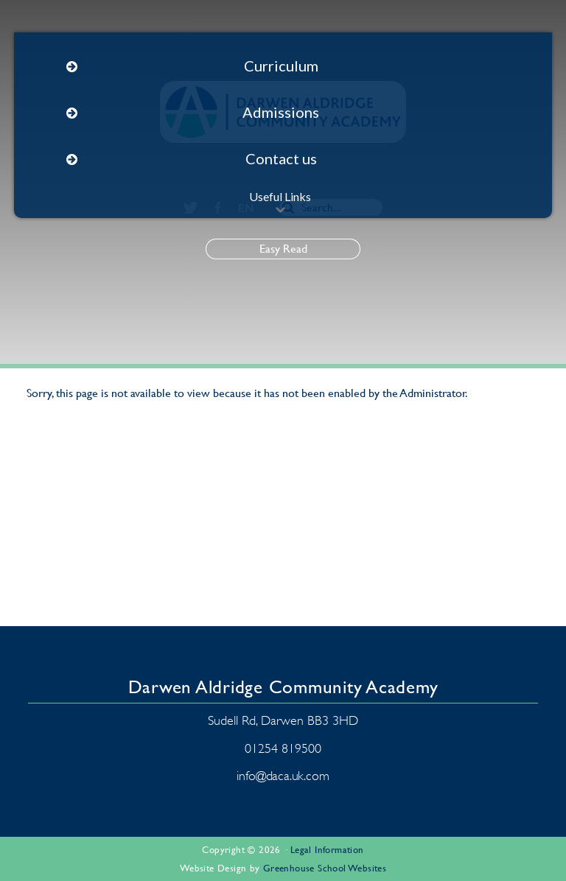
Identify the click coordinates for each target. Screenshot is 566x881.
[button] (280, 210)
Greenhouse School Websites (324, 868)
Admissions (280, 112)
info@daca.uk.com (283, 775)
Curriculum (281, 65)
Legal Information (327, 849)
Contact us (281, 158)
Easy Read (283, 249)
